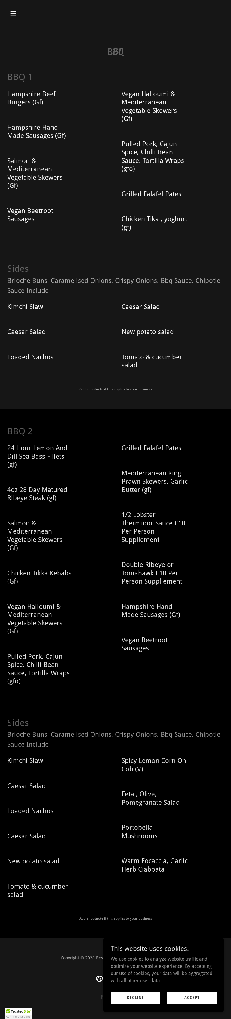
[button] (32, 13)
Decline (135, 997)
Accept (192, 997)
